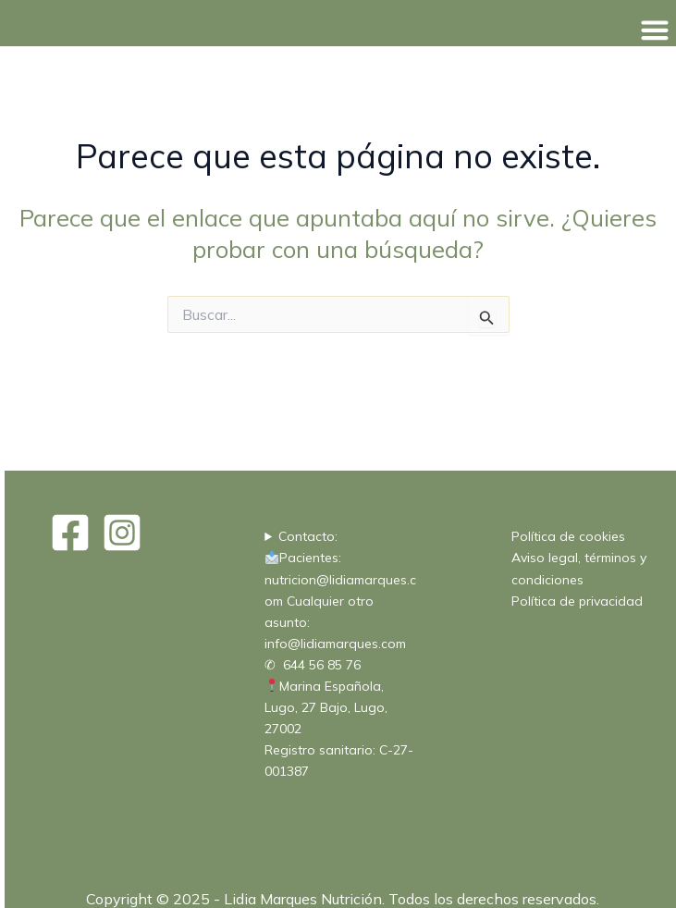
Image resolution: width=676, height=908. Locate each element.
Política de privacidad (577, 601)
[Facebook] (70, 532)
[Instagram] (122, 532)
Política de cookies (568, 536)
